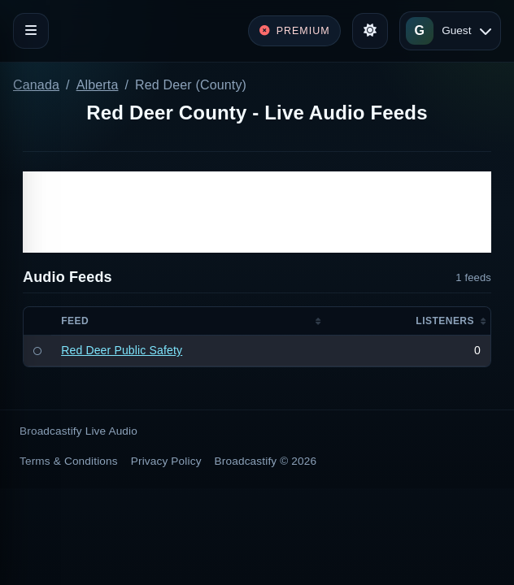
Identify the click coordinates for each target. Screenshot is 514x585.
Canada (36, 85)
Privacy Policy (166, 461)
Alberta (97, 85)
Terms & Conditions (69, 461)
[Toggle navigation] (31, 31)
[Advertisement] (257, 212)
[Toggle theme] (370, 31)
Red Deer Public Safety (121, 350)
